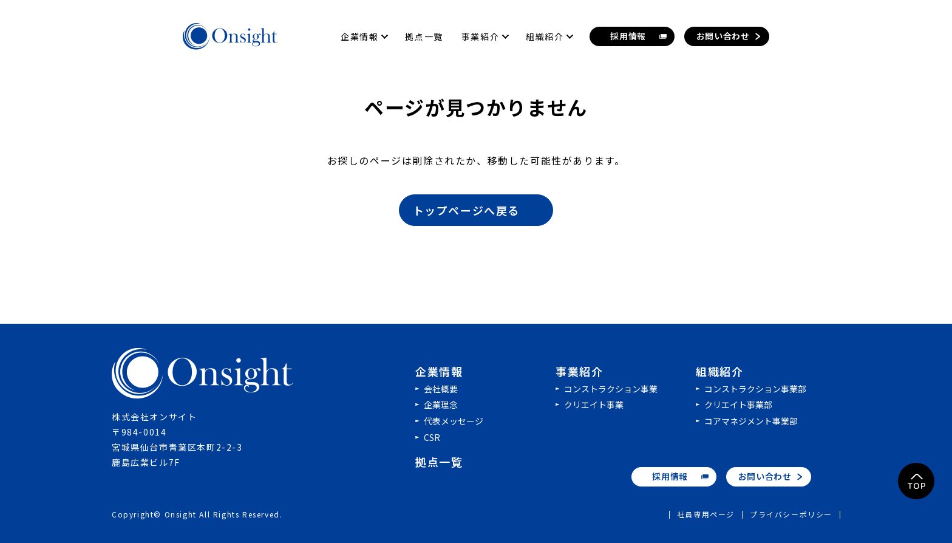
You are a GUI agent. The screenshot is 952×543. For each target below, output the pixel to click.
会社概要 (441, 389)
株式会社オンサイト (202, 373)
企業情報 (439, 371)
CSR (432, 437)
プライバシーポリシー (791, 515)
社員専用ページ (706, 515)
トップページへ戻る (477, 210)
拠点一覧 (439, 461)
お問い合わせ (765, 476)
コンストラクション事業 (611, 389)
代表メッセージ (453, 421)
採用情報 (670, 476)
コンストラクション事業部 (755, 389)
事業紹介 (579, 371)
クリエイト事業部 (738, 404)
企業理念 (441, 404)
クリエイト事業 (594, 404)
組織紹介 (719, 371)
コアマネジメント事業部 (751, 421)
